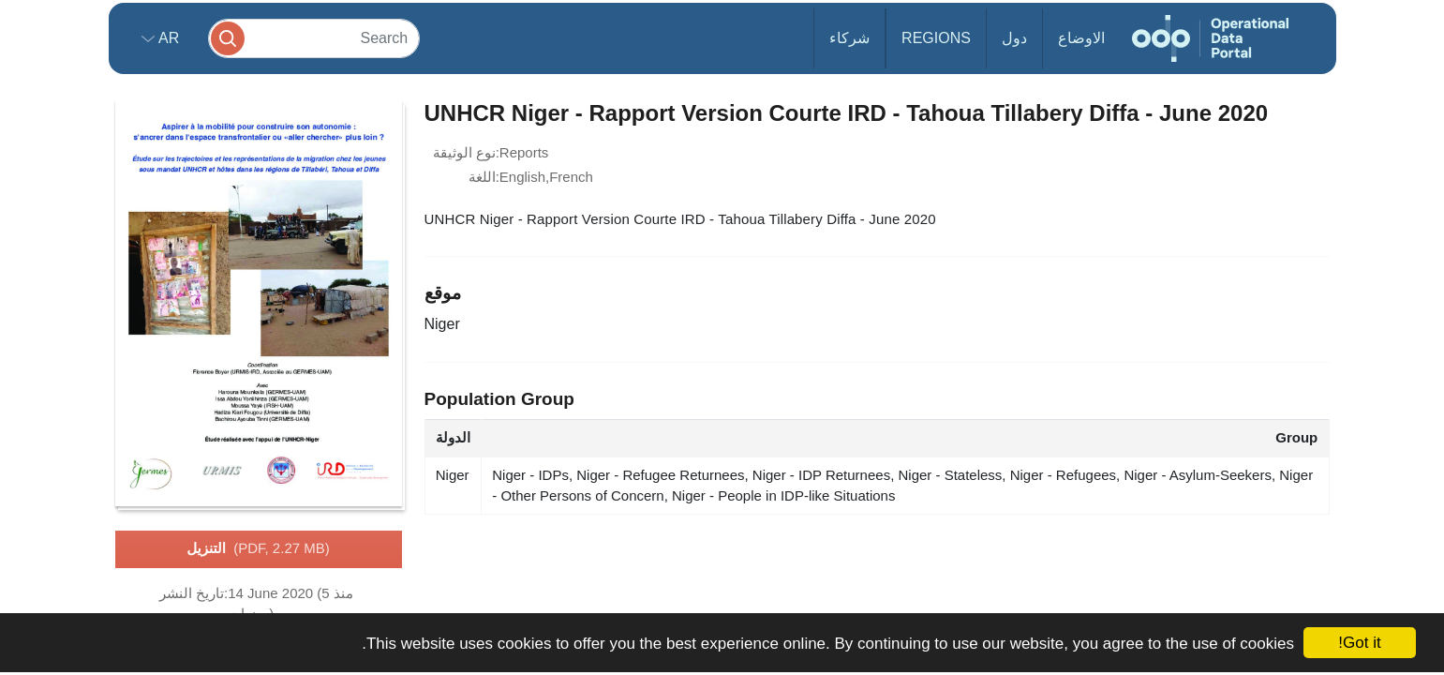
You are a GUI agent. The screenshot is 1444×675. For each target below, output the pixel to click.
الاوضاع (1081, 38)
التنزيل (257, 549)
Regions (936, 38)
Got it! (1359, 643)
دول (1014, 38)
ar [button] (167, 38)
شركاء (849, 38)
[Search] (314, 38)
